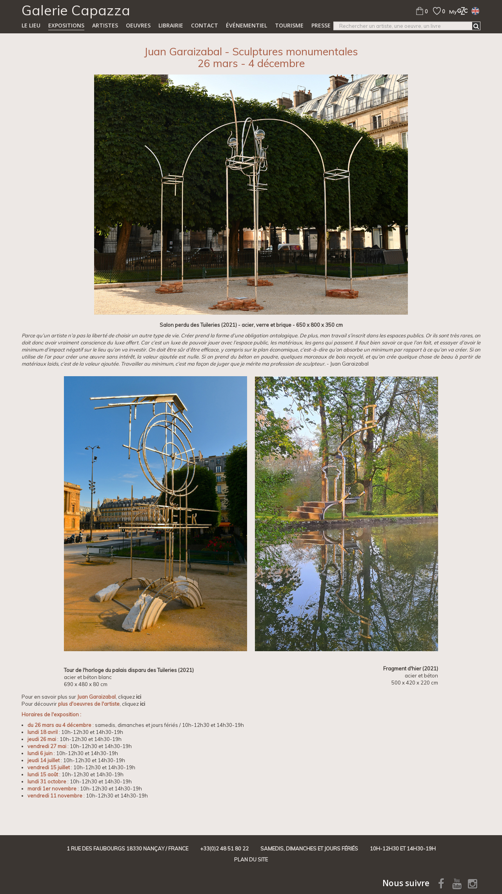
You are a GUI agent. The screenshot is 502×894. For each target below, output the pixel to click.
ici (138, 697)
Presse (321, 25)
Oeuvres (138, 25)
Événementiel (246, 25)
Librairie (170, 25)
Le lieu (31, 25)
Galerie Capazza (76, 10)
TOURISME (289, 25)
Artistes (105, 25)
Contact (204, 25)
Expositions (66, 25)
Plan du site (251, 859)
